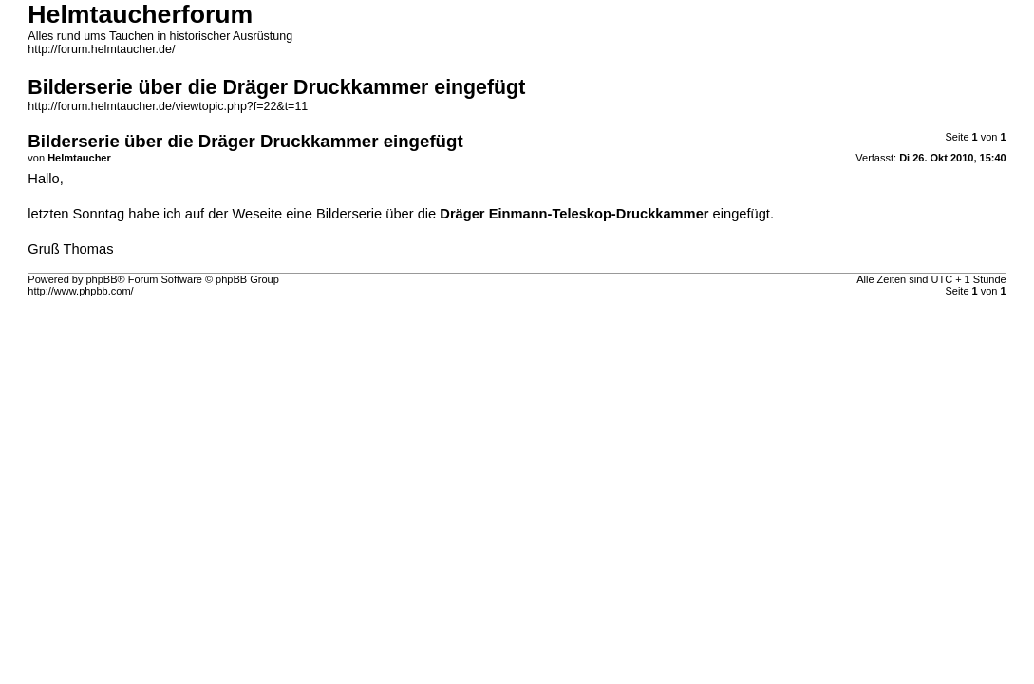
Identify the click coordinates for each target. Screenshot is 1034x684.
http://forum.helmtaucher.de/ (101, 49)
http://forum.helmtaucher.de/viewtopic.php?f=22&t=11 (168, 106)
